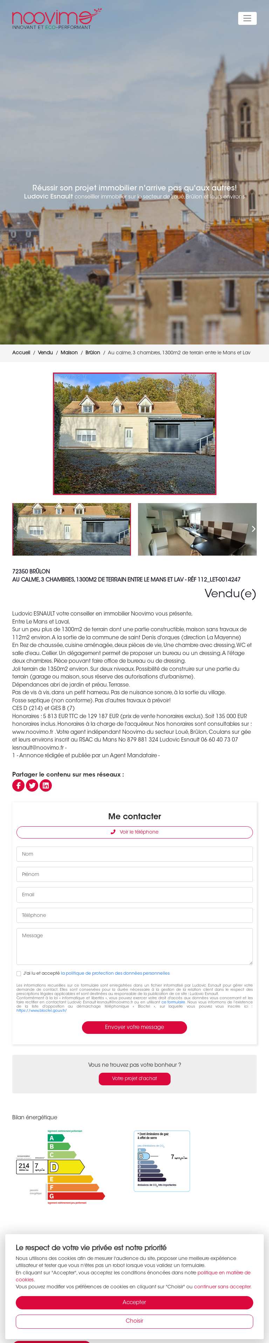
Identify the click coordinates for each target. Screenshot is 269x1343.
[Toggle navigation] (247, 18)
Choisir (134, 1321)
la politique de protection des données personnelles (115, 974)
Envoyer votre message (134, 1027)
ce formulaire (173, 1002)
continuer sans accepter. (223, 1287)
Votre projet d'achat (134, 1079)
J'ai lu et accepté (96, 974)
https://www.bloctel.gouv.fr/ (41, 1011)
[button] (248, 433)
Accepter (134, 1303)
